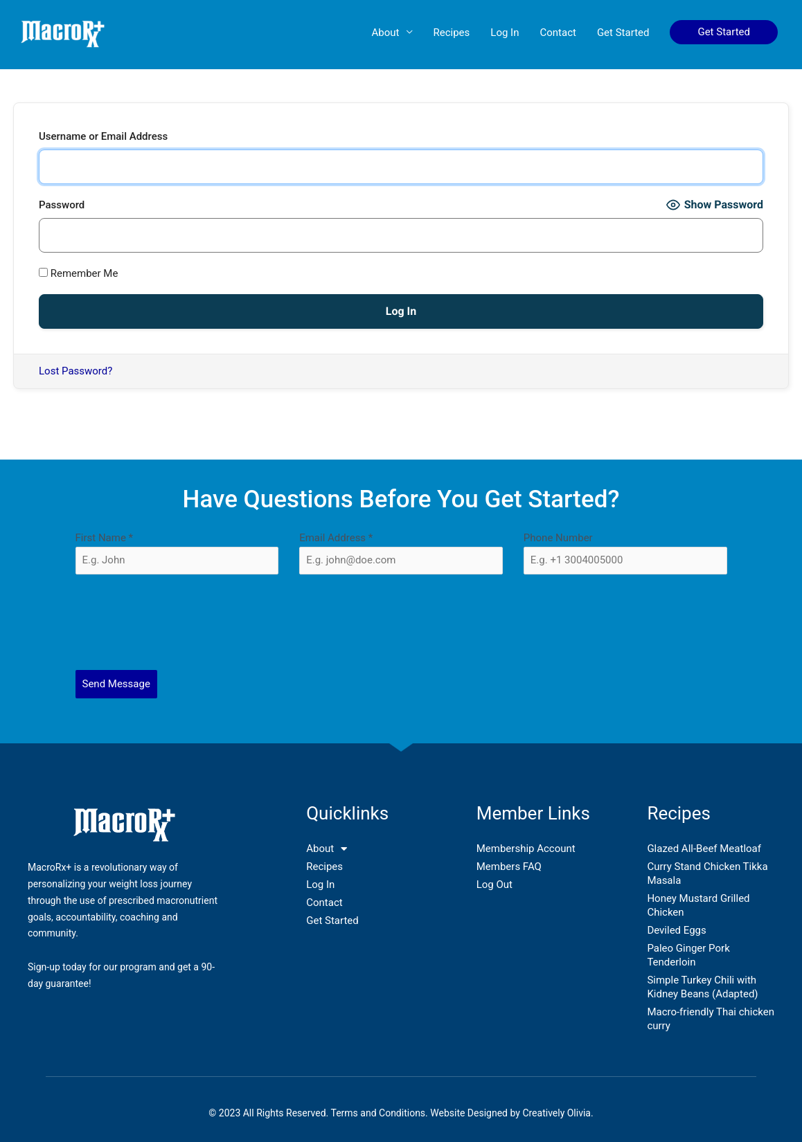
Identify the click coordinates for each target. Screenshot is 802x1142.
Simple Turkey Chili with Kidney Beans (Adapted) (702, 987)
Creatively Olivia (556, 1112)
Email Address (336, 538)
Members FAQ (509, 866)
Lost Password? (75, 371)
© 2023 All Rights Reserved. (269, 1112)
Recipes (452, 32)
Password (61, 205)
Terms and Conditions (378, 1112)
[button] (724, 32)
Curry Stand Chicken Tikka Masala (707, 873)
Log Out (494, 884)
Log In (504, 32)
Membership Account (526, 848)
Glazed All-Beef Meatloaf (704, 848)
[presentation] (401, 622)
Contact (558, 32)
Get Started (623, 32)
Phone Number (558, 538)
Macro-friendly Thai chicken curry (710, 1019)
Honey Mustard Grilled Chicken (698, 905)
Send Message (116, 684)
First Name (104, 538)
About (386, 32)
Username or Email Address (103, 136)
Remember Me (78, 273)
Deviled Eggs (676, 930)
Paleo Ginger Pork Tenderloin (688, 955)
